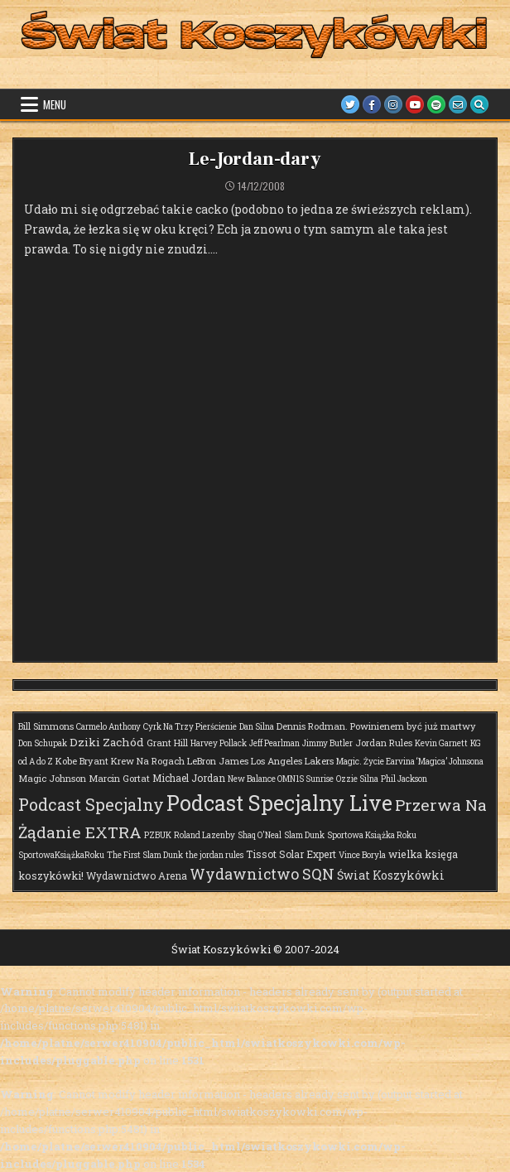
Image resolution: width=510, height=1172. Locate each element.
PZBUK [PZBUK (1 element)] (157, 835)
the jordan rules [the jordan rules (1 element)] (214, 855)
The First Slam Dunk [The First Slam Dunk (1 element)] (145, 855)
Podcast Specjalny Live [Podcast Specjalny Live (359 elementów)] (279, 803)
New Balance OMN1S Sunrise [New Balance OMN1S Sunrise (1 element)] (281, 779)
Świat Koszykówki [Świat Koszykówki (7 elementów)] (391, 875)
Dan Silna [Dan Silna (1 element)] (256, 726)
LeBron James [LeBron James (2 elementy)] (217, 761)
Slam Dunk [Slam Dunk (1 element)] (304, 835)
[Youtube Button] (415, 104)
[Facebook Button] (372, 104)
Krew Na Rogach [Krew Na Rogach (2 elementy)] (148, 761)
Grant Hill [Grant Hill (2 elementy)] (167, 742)
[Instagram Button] (393, 104)
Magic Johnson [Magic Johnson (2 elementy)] (52, 778)
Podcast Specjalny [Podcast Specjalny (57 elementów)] (91, 804)
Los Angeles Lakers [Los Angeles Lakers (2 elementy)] (292, 761)
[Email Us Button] (458, 104)
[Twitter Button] (350, 104)
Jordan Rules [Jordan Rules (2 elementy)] (383, 742)
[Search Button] (479, 104)
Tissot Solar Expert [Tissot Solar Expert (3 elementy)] (291, 854)
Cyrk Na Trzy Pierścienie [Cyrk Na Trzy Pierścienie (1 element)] (190, 726)
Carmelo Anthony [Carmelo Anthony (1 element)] (108, 726)
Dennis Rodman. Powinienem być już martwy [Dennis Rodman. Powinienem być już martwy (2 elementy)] (376, 726)
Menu (54, 104)
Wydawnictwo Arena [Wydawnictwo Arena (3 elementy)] (136, 875)
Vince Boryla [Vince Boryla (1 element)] (362, 855)
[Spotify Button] (436, 104)
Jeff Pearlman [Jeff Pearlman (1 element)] (274, 743)
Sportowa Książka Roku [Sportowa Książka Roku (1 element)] (371, 835)
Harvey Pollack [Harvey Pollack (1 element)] (218, 743)
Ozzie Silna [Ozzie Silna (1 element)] (357, 779)
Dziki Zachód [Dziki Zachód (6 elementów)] (107, 742)
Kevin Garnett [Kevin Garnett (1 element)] (441, 743)
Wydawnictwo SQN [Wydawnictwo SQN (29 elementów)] (262, 874)
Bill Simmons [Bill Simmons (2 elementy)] (46, 726)
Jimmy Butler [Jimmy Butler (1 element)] (327, 743)
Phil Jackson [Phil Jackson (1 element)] (404, 779)
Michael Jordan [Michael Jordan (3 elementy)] (188, 777)
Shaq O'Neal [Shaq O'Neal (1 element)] (259, 835)
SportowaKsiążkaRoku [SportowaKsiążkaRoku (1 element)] (61, 855)
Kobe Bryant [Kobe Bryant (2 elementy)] (81, 761)
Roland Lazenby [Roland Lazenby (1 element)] (204, 835)
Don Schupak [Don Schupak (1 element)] (42, 743)
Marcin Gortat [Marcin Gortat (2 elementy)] (119, 778)
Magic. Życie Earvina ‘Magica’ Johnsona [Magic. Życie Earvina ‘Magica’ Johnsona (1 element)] (410, 761)
